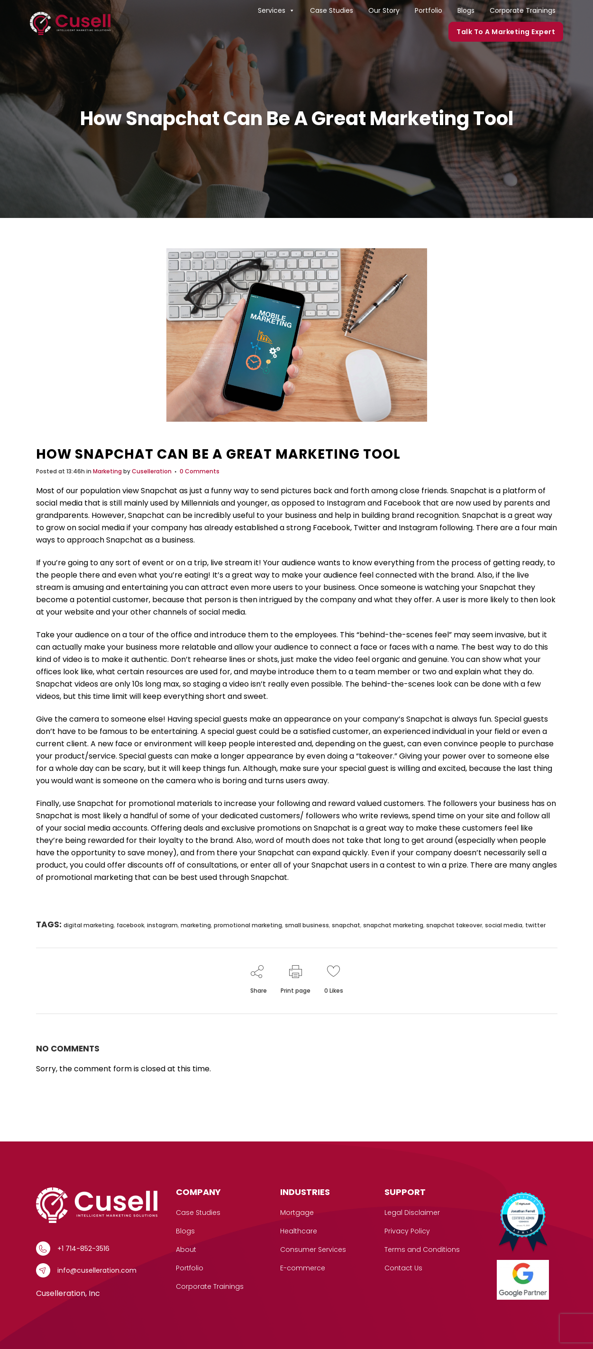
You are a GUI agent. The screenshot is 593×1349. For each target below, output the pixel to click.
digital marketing (89, 925)
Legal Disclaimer (412, 1212)
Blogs (465, 10)
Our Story (384, 10)
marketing (196, 925)
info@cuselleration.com (97, 1270)
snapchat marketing (393, 925)
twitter (535, 925)
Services (276, 10)
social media (503, 925)
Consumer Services (313, 1249)
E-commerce (302, 1268)
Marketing (107, 471)
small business (307, 925)
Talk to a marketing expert (505, 31)
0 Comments (199, 471)
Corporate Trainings (523, 10)
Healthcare (298, 1231)
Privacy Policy (407, 1231)
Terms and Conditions (422, 1249)
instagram (162, 925)
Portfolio (428, 10)
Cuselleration (152, 471)
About (186, 1249)
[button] (291, 10)
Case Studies (331, 10)
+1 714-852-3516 (83, 1248)
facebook (130, 925)
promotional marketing (248, 925)
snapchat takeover (454, 925)
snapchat (346, 925)
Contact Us (403, 1268)
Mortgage (297, 1212)
